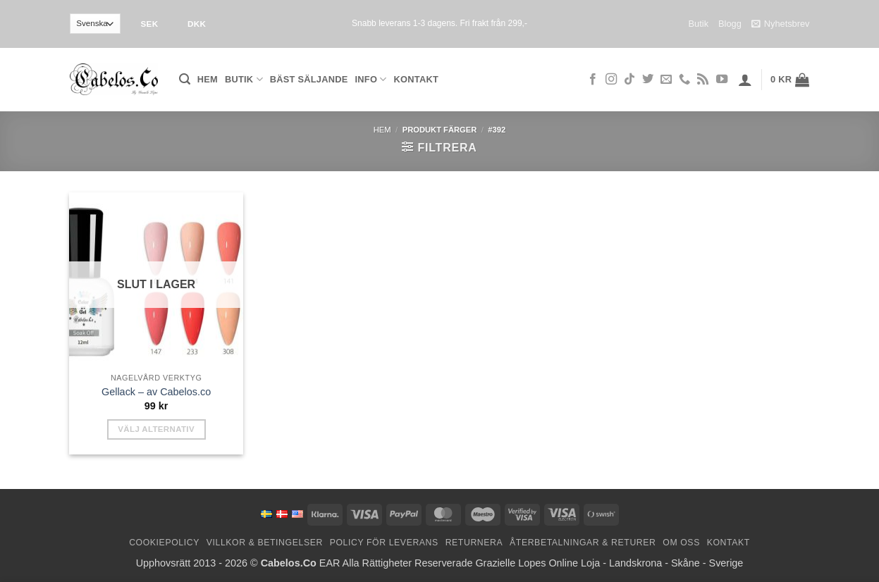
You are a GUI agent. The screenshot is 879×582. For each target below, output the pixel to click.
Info (371, 79)
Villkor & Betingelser (265, 542)
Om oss (681, 542)
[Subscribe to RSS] (702, 79)
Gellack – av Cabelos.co (156, 391)
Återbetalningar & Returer (583, 542)
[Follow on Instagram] (611, 79)
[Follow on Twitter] (647, 79)
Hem (207, 79)
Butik (698, 23)
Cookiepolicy (164, 542)
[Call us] (684, 79)
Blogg (730, 23)
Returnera (474, 542)
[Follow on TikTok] (629, 79)
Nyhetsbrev (780, 24)
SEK (149, 23)
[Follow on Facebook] (592, 79)
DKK (197, 23)
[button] (184, 79)
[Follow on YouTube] (721, 79)
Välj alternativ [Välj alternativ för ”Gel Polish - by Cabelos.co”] (156, 429)
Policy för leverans (384, 542)
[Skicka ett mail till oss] (666, 79)
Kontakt (416, 79)
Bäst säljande (309, 79)
